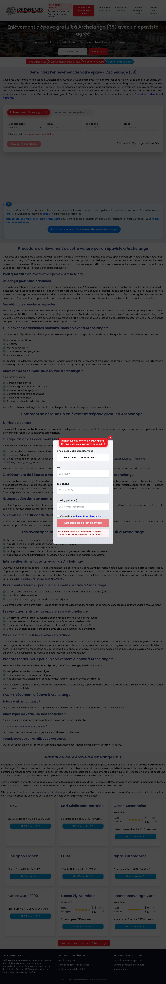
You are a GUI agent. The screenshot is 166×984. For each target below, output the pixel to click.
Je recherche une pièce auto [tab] (72, 112)
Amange (59, 579)
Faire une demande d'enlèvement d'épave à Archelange (84, 229)
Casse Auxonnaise (130, 805)
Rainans (25, 579)
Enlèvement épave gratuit (66, 61)
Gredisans (142, 94)
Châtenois (36, 579)
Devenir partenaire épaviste (128, 960)
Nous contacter (121, 969)
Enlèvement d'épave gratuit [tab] (28, 112)
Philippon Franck (23, 856)
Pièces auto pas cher (138, 10)
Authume (8, 98)
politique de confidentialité (39, 134)
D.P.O (12, 805)
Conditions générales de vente (73, 964)
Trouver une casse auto (104, 9)
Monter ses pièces (153, 10)
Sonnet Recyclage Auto (134, 895)
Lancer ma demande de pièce (84, 10)
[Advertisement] (83, 176)
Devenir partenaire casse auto (129, 964)
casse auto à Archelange (51, 792)
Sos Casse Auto (37, 61)
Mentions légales (66, 960)
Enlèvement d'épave (121, 9)
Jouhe (46, 579)
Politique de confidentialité (71, 969)
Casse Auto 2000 (23, 895)
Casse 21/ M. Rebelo (78, 895)
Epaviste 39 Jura (94, 61)
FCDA (66, 856)
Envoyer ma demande (24, 143)
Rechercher (98, 51)
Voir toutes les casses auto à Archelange (84, 943)
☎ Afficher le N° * (30, 826)
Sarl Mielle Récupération (82, 805)
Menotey (155, 94)
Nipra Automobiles (130, 856)
